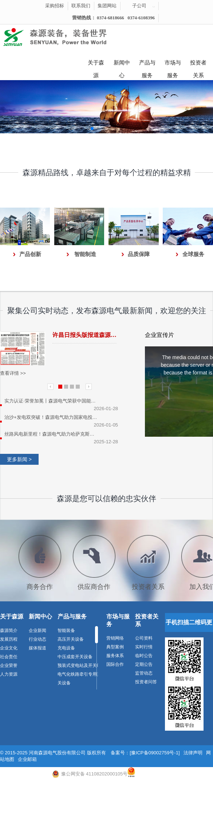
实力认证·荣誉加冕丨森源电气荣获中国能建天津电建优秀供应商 (51, 401)
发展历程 (8, 639)
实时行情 (144, 646)
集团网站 (107, 5)
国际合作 (115, 664)
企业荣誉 (8, 665)
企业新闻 (37, 630)
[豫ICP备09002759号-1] (155, 752)
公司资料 (144, 638)
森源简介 (8, 630)
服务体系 (115, 655)
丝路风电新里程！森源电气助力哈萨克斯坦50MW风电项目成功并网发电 (51, 434)
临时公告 (144, 655)
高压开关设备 (71, 639)
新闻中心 (122, 64)
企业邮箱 (27, 759)
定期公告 (144, 664)
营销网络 (115, 638)
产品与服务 (147, 64)
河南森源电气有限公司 (63, 37)
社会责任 (8, 656)
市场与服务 (173, 64)
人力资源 (8, 674)
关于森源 (96, 64)
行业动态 (37, 639)
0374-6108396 (141, 17)
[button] (92, 128)
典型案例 (115, 646)
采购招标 (54, 5)
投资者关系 (198, 64)
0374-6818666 (110, 17)
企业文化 (8, 648)
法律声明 (193, 752)
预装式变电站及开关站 (79, 665)
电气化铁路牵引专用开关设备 (79, 678)
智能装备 (66, 630)
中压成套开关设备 (75, 656)
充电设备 (66, 648)
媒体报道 (37, 648)
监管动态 (144, 673)
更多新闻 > (19, 459)
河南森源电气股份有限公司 (57, 752)
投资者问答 (146, 681)
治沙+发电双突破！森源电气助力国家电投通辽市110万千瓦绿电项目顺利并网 (51, 417)
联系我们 (80, 5)
